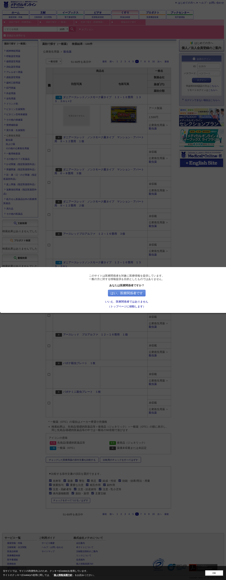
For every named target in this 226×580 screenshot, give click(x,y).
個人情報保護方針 (63, 575)
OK (214, 573)
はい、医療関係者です (145, 293)
